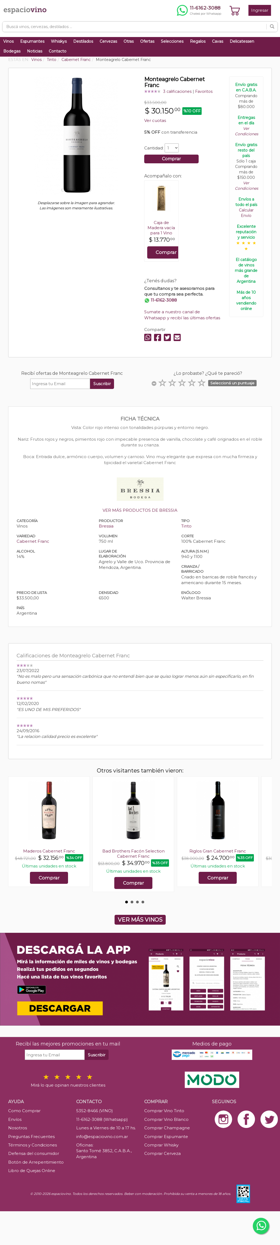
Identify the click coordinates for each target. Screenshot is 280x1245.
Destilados (83, 41)
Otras (129, 41)
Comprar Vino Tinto (164, 1110)
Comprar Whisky (161, 1145)
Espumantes (32, 41)
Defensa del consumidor (33, 1153)
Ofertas (147, 41)
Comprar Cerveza (162, 1153)
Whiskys (59, 41)
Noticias (34, 51)
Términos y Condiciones (32, 1145)
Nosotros (17, 1127)
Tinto (186, 526)
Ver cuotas (155, 120)
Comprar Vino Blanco (166, 1119)
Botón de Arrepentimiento (36, 1162)
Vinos (8, 41)
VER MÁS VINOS (140, 919)
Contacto (57, 51)
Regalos (197, 41)
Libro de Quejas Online (31, 1170)
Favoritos (204, 91)
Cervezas (108, 41)
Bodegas (11, 51)
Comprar (171, 158)
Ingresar (259, 10)
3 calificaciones (177, 91)
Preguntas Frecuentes (31, 1136)
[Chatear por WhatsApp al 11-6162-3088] (199, 10)
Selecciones (172, 41)
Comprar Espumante (166, 1136)
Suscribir (102, 383)
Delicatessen (242, 41)
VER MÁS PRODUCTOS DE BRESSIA (140, 510)
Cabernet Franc (33, 541)
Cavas (217, 41)
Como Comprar (24, 1110)
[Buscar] (272, 27)
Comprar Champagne (167, 1127)
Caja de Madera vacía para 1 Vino (161, 227)
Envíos (14, 1119)
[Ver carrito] (235, 10)
